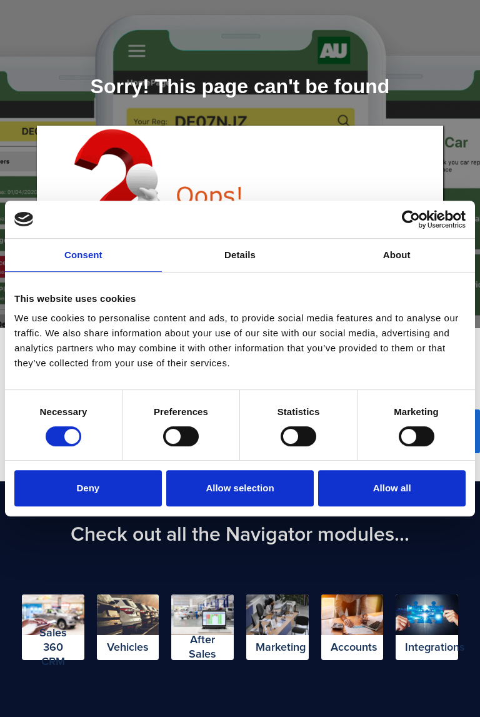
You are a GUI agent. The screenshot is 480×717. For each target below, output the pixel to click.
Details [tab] (240, 254)
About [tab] (397, 254)
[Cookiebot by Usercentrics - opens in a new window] (411, 219)
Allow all (392, 488)
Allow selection (240, 488)
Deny (87, 488)
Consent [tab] (83, 254)
